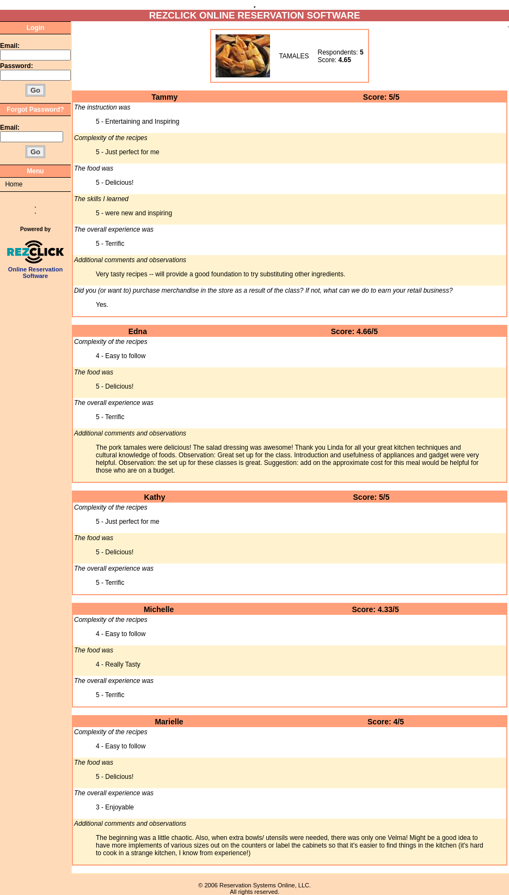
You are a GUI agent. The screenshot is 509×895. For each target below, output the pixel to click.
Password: (17, 66)
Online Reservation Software (35, 270)
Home (13, 184)
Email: (10, 46)
